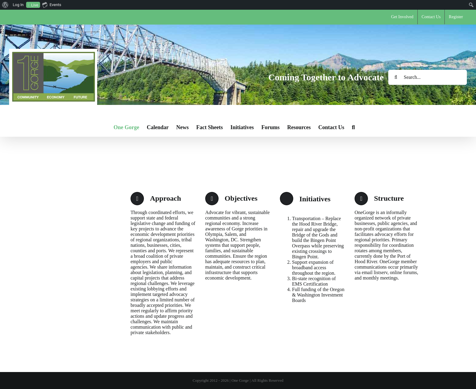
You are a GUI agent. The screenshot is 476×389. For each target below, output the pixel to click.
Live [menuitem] (34, 5)
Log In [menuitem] (18, 4)
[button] (353, 127)
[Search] (395, 77)
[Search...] (427, 77)
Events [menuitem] (51, 4)
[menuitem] (5, 5)
